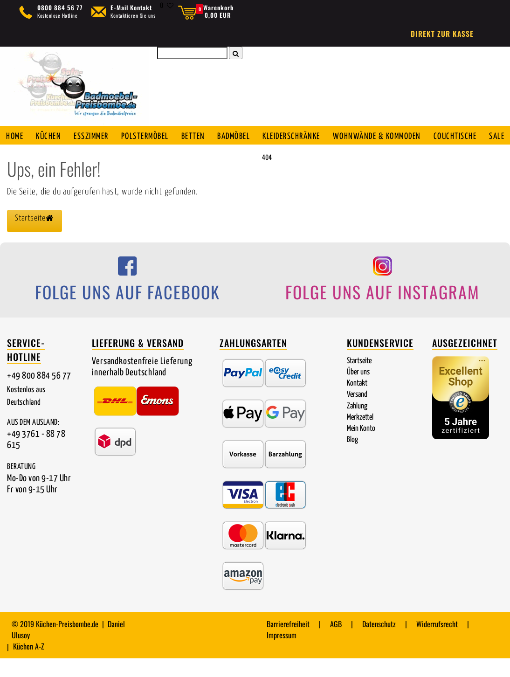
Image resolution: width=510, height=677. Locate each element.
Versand (357, 413)
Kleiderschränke (299, 135)
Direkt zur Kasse (442, 33)
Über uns (358, 391)
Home (15, 135)
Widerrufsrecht (437, 642)
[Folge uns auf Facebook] (127, 300)
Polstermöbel (149, 135)
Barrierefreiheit (288, 642)
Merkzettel (360, 436)
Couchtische (462, 135)
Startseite (359, 380)
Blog (352, 459)
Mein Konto (361, 447)
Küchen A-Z (28, 664)
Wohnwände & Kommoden (384, 135)
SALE (14, 154)
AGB (336, 642)
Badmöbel (240, 135)
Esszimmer (93, 135)
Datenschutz (379, 642)
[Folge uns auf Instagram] (382, 300)
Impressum (281, 653)
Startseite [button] (34, 237)
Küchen (50, 135)
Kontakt (357, 402)
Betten (198, 135)
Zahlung (357, 425)
